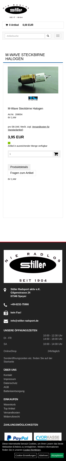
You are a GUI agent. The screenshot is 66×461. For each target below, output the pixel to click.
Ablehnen (43, 455)
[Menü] (57, 35)
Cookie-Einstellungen (25, 455)
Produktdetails (19, 167)
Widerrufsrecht (12, 416)
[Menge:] (31, 153)
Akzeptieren (57, 455)
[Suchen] (48, 36)
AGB (6, 387)
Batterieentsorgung (14, 391)
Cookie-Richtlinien (32, 450)
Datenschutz (10, 383)
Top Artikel (9, 408)
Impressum (10, 379)
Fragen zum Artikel (21, 172)
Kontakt (8, 375)
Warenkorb (10, 404)
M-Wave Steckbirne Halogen (25, 108)
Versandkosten (12, 412)
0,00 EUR (19, 25)
